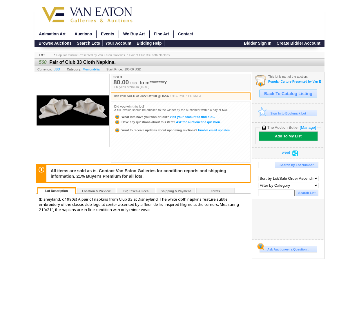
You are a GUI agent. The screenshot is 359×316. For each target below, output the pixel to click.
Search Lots (88, 43)
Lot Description (56, 190)
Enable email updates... (173, 130)
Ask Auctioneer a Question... (284, 248)
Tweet (285, 152)
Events (107, 34)
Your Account (118, 43)
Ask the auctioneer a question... (168, 122)
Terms (215, 191)
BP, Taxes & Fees (136, 191)
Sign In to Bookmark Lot (283, 113)
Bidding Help (149, 43)
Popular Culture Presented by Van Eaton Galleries (90, 55)
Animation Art (52, 34)
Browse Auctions (55, 43)
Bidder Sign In (257, 43)
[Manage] (308, 127)
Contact (185, 34)
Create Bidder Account (298, 43)
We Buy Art (134, 34)
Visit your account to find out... (164, 117)
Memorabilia (91, 69)
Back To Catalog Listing (288, 93)
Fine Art (161, 34)
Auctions (83, 34)
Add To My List (288, 136)
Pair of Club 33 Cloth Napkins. (150, 55)
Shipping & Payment (176, 191)
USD (56, 69)
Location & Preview (96, 191)
